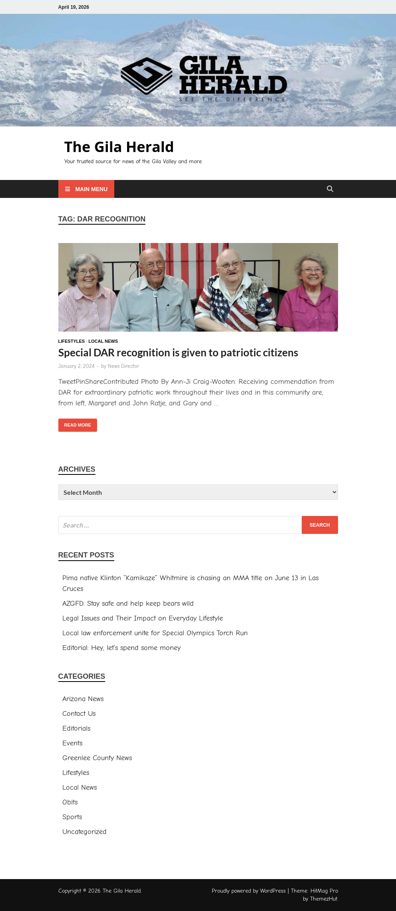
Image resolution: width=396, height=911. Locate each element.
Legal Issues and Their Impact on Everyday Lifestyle (142, 618)
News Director (123, 366)
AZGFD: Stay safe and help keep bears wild (128, 603)
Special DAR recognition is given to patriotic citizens (178, 352)
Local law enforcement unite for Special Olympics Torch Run (155, 633)
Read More (74, 423)
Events (72, 743)
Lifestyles (71, 341)
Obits (70, 802)
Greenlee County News (97, 758)
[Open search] (330, 189)
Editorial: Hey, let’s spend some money (121, 648)
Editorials (76, 728)
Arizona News (82, 699)
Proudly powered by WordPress (249, 890)
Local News (103, 341)
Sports (72, 817)
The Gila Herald (119, 146)
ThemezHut (323, 898)
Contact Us (79, 713)
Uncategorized (84, 832)
